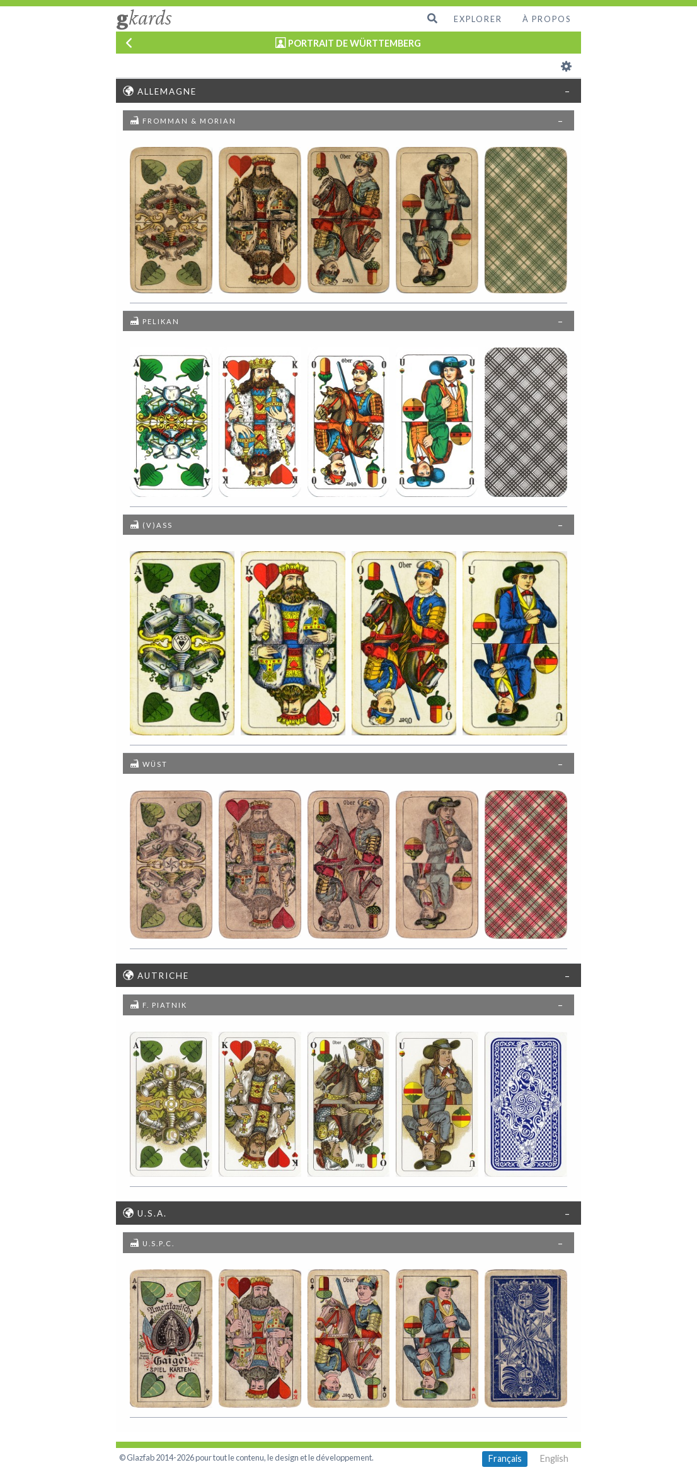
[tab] (348, 90)
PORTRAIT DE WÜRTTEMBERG (354, 43)
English (554, 1458)
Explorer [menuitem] (478, 19)
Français (505, 1458)
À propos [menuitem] (546, 19)
